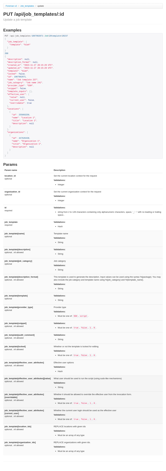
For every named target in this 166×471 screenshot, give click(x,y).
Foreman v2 (11, 6)
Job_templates (27, 6)
